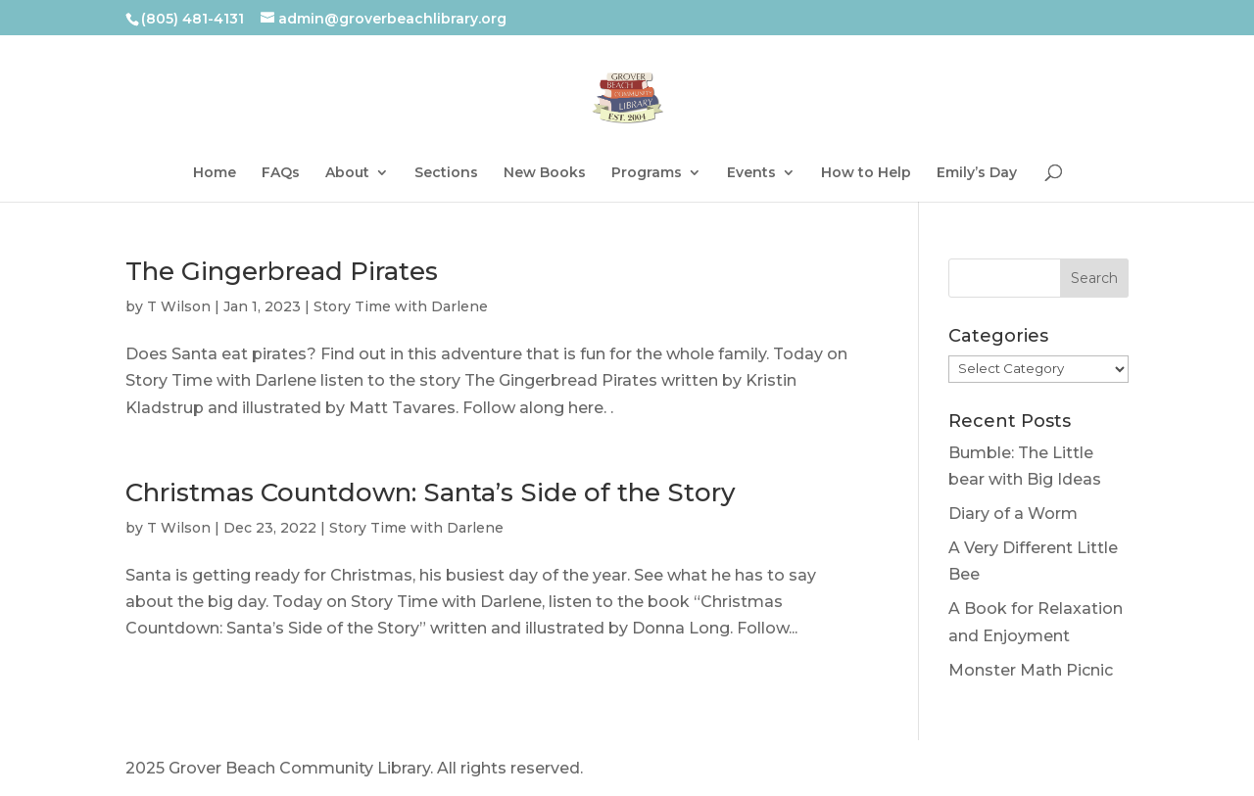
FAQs (281, 173)
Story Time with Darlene (401, 306)
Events (751, 173)
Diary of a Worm (1013, 513)
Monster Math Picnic (1030, 670)
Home (214, 173)
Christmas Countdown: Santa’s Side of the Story (430, 492)
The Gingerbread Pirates (281, 271)
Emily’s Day (977, 173)
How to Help (866, 173)
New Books (545, 173)
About (347, 173)
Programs (646, 173)
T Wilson (179, 306)
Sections (446, 173)
